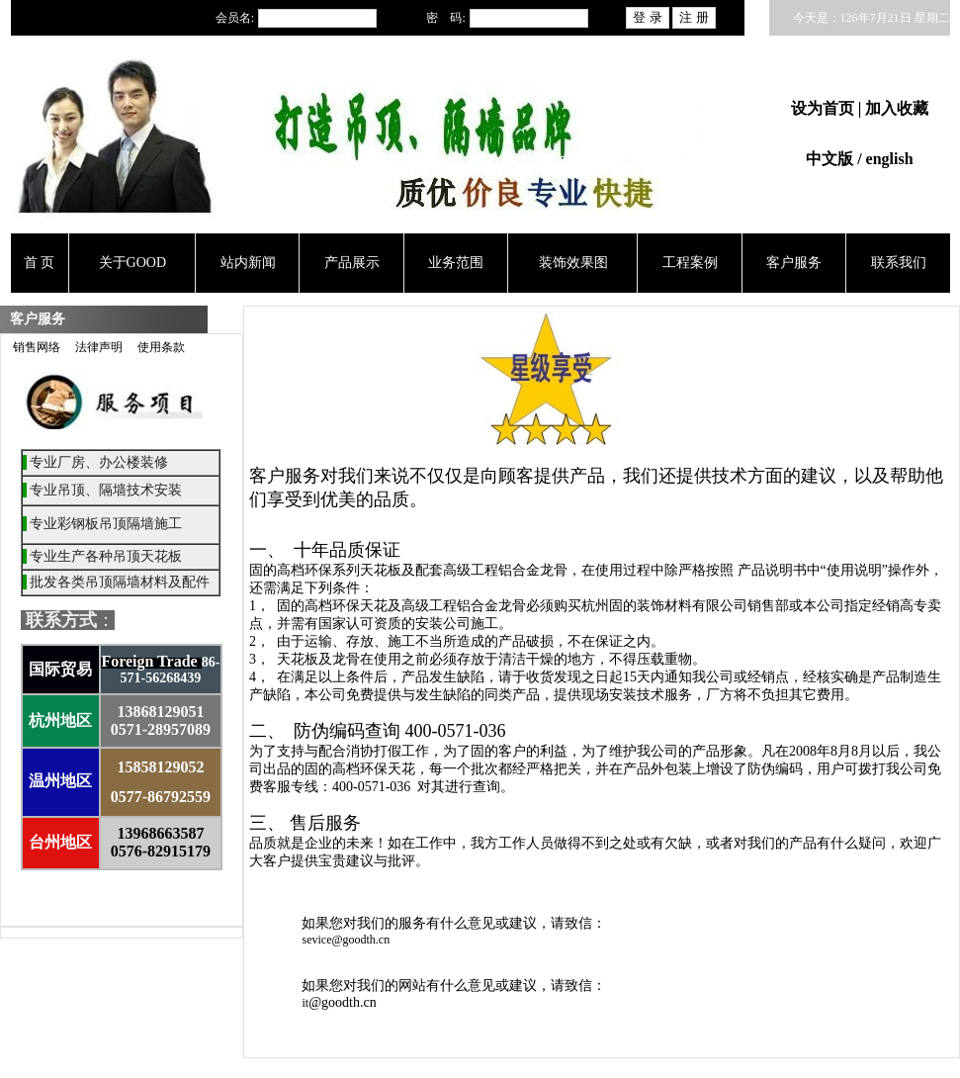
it (305, 1003)
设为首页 (824, 108)
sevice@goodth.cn (346, 939)
